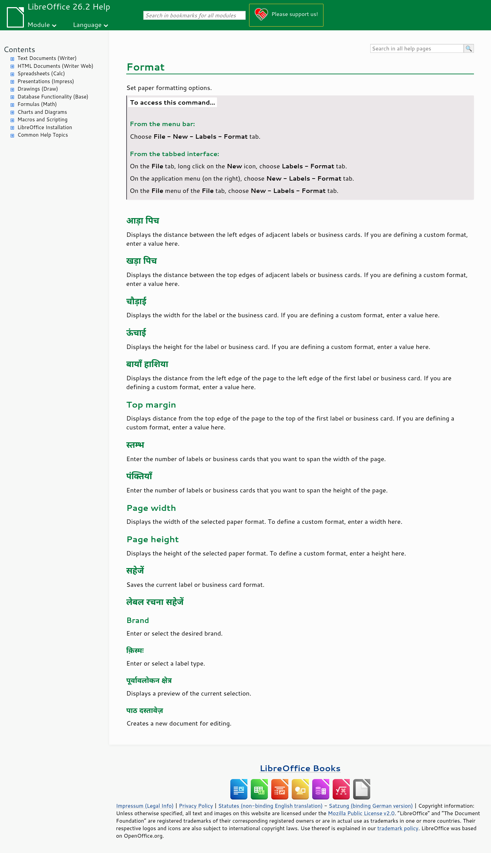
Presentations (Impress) (45, 81)
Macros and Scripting (42, 119)
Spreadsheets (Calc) (41, 73)
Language (87, 24)
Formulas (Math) (37, 104)
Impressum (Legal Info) (145, 805)
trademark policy (397, 828)
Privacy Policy (196, 805)
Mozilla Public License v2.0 (361, 813)
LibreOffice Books (300, 768)
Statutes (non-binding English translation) (270, 805)
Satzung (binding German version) (371, 805)
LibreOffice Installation (44, 127)
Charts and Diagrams (42, 112)
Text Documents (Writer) (47, 58)
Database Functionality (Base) (52, 96)
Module (38, 24)
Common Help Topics (42, 134)
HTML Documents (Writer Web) (55, 66)
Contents (19, 49)
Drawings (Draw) (37, 88)
